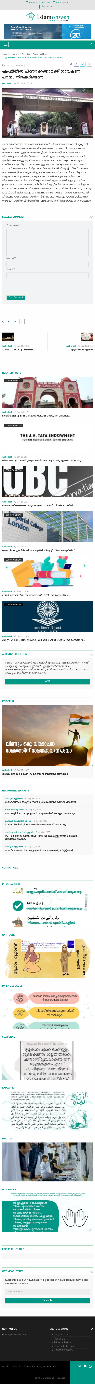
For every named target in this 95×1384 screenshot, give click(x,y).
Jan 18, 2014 (21, 546)
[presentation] (28, 284)
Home (5, 54)
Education (26, 54)
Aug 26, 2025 (43, 832)
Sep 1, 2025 (40, 821)
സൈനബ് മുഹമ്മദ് (14, 810)
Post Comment (16, 297)
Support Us (61, 1334)
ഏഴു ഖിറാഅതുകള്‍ (82, 350)
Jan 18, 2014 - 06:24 (22, 83)
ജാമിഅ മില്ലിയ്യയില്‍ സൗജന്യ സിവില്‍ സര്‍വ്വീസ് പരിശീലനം (36, 416)
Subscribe (47, 1300)
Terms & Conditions (43, 1378)
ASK (47, 681)
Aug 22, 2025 (32, 846)
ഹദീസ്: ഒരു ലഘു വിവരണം (18, 350)
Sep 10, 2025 (33, 809)
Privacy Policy (62, 1342)
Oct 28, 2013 (21, 502)
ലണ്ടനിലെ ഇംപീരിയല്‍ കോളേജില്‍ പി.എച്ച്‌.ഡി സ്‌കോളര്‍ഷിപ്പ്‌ (38, 550)
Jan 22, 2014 (21, 457)
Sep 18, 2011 (85, 346)
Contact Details (64, 1346)
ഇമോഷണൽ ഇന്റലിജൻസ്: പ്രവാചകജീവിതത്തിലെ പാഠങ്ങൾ (40, 802)
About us (59, 1339)
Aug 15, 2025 (21, 770)
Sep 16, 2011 (21, 346)
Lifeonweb (14, 54)
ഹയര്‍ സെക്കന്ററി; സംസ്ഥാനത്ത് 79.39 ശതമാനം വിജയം (36, 595)
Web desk (6, 83)
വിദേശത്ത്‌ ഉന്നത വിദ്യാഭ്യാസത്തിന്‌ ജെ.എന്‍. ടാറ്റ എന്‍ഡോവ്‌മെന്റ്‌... (42, 461)
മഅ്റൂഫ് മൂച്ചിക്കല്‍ (14, 799)
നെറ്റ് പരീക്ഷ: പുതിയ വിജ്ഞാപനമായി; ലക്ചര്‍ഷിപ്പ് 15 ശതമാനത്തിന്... (43, 640)
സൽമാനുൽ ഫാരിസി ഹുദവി (19, 832)
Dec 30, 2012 (21, 636)
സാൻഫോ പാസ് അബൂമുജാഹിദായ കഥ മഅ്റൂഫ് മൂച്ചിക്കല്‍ (39, 850)
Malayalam (49, 6)
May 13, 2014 (21, 591)
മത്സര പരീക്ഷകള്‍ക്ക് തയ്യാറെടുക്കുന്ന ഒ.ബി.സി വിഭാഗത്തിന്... (38, 505)
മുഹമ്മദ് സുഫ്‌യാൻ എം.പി (18, 821)
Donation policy (63, 1350)
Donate (61, 1378)
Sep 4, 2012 (21, 412)
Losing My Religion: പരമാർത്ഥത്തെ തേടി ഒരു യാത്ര (35, 825)
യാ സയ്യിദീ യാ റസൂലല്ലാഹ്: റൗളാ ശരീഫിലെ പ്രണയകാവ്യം (40, 813)
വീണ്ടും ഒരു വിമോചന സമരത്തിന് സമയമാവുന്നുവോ (35, 774)
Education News (40, 54)
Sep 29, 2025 (32, 798)
